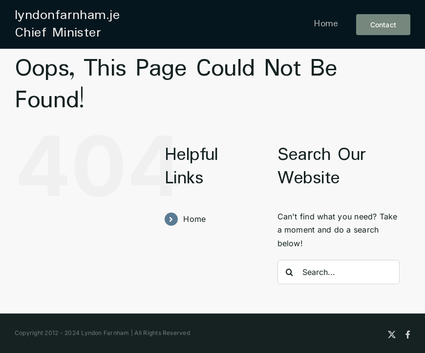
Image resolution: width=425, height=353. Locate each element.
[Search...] (338, 272)
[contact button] (383, 24)
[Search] (289, 272)
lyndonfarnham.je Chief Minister (67, 24)
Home (194, 219)
